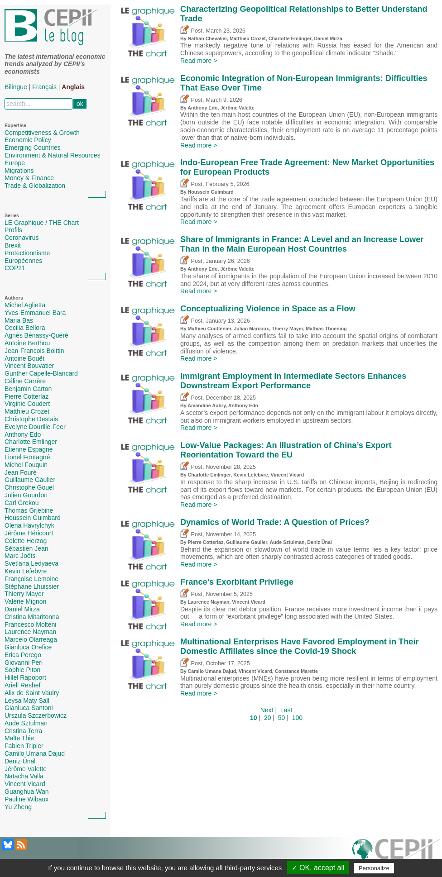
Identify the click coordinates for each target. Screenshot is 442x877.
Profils (13, 230)
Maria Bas (19, 320)
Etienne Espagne (29, 449)
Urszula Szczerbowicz (36, 715)
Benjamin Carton (28, 388)
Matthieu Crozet (27, 411)
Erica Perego (23, 654)
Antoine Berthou (27, 343)
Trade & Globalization (35, 185)
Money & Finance (29, 177)
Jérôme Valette (26, 768)
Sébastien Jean (26, 548)
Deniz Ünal (20, 761)
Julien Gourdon (26, 495)
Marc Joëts (20, 555)
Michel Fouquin (26, 464)
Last (286, 710)
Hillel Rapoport (25, 677)
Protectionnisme (27, 253)
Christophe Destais (31, 419)
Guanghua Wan (27, 791)
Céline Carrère (25, 381)
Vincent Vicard (25, 783)
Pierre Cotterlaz (26, 396)
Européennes (23, 260)
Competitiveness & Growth (42, 132)
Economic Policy (28, 139)
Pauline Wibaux (26, 799)
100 (297, 717)
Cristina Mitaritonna (32, 616)
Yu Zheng (18, 806)
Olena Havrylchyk (29, 525)
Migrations (19, 170)
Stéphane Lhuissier (32, 586)
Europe (15, 163)
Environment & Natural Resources (53, 155)
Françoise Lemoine (31, 578)
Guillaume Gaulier (30, 479)
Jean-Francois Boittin (34, 350)
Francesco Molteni (30, 624)
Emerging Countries (33, 147)
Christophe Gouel (29, 487)
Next (267, 710)
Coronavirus (21, 237)
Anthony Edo (23, 434)
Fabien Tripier (24, 745)
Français (44, 87)
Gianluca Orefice (28, 647)
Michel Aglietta (25, 305)
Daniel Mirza (22, 609)
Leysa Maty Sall (27, 700)
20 (267, 717)
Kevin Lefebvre (26, 571)
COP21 (15, 268)
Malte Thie (19, 738)
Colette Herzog (26, 540)
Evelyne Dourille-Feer (35, 426)
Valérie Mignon (25, 601)
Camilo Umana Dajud (35, 753)
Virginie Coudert (27, 403)
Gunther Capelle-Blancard (41, 373)
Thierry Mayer (24, 593)
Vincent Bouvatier (29, 365)
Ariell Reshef (22, 685)
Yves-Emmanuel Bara (35, 312)
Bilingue (16, 87)
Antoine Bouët (24, 358)
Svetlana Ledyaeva (31, 563)
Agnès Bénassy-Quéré (36, 335)
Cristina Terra (23, 730)
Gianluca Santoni (29, 707)
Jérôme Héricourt (29, 533)
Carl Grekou (21, 502)
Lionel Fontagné (27, 457)
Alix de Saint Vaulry (32, 692)
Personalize (374, 868)
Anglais (73, 87)
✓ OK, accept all (318, 868)
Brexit (13, 245)
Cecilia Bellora (25, 327)
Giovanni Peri (24, 662)
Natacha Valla (24, 776)
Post (191, 31)
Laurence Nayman (30, 631)
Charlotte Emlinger (31, 441)
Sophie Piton (22, 669)
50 (281, 717)
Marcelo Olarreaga (31, 639)
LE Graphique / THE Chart (42, 222)
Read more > (198, 60)
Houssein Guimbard (33, 517)
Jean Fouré (21, 472)
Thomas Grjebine (29, 510)
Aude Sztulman (26, 723)
